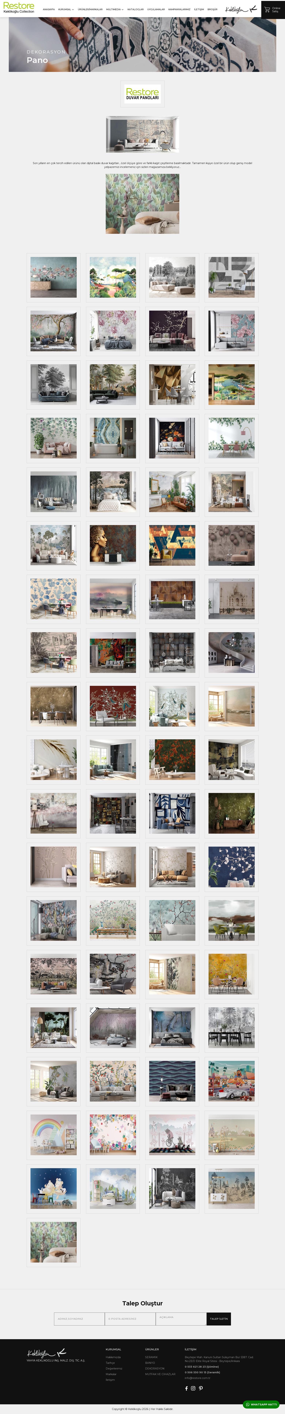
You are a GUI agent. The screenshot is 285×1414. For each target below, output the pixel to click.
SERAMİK (151, 1357)
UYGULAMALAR (156, 9)
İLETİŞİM (199, 9)
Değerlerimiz (114, 1368)
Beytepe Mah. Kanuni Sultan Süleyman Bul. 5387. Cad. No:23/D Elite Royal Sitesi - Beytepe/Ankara (219, 1359)
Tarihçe (110, 1363)
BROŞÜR (212, 9)
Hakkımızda (113, 1357)
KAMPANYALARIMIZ (179, 9)
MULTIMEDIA (115, 9)
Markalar (111, 1374)
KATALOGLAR (136, 9)
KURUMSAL (66, 9)
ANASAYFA (49, 9)
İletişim (110, 1380)
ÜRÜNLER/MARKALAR (90, 9)
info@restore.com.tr (197, 1378)
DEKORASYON (155, 1368)
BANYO (150, 1363)
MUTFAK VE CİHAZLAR (160, 1374)
